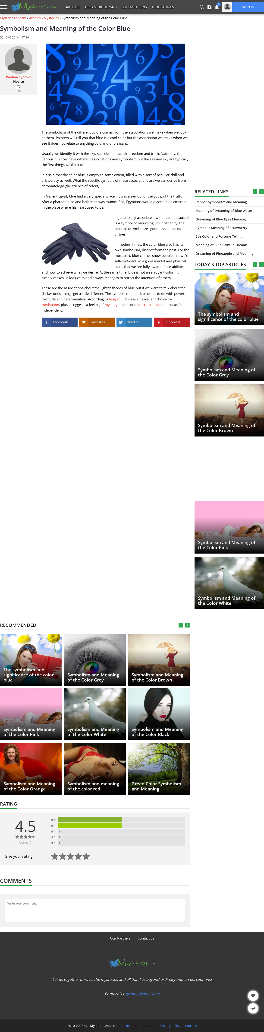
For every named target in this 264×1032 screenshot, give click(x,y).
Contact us (146, 938)
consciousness (148, 304)
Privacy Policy (170, 1025)
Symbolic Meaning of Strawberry (221, 228)
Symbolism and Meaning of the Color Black (157, 731)
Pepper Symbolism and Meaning (221, 202)
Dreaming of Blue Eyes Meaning (221, 219)
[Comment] (95, 910)
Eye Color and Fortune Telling (219, 236)
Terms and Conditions (138, 1025)
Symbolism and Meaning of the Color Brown (226, 427)
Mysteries (51, 18)
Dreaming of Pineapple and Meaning (224, 253)
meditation (50, 304)
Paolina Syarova (18, 77)
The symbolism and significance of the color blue (228, 316)
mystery (111, 304)
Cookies (191, 1025)
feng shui (116, 299)
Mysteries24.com (13, 18)
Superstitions (134, 7)
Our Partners (120, 938)
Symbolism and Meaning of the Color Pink (226, 545)
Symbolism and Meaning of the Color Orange (29, 786)
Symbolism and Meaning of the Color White (226, 600)
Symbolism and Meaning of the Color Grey (226, 372)
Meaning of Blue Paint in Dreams (222, 245)
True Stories (162, 7)
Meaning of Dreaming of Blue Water (224, 210)
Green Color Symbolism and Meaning (156, 786)
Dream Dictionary (101, 7)
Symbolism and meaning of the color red (93, 786)
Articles (73, 7)
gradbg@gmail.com (143, 993)
